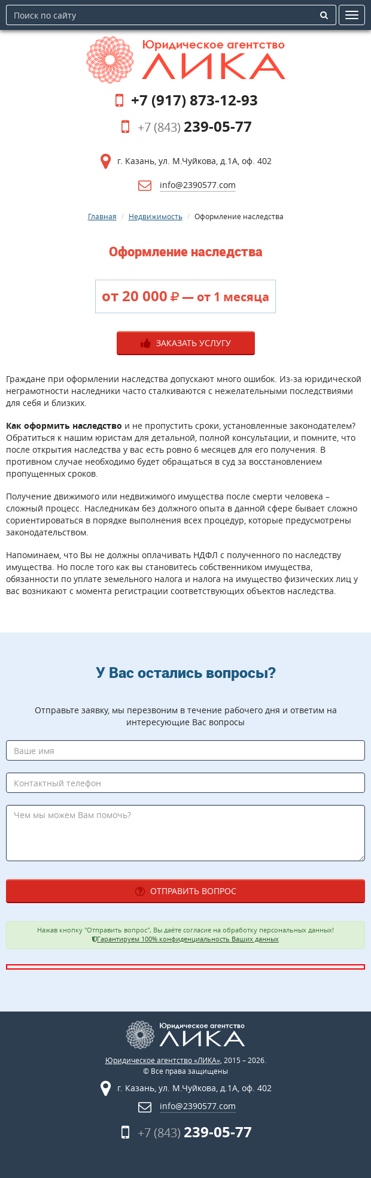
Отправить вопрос (185, 891)
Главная (102, 216)
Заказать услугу (186, 343)
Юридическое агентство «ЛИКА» (162, 1060)
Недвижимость (156, 216)
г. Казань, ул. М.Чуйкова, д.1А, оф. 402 (194, 160)
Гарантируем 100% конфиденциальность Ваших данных (188, 939)
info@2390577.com (198, 184)
